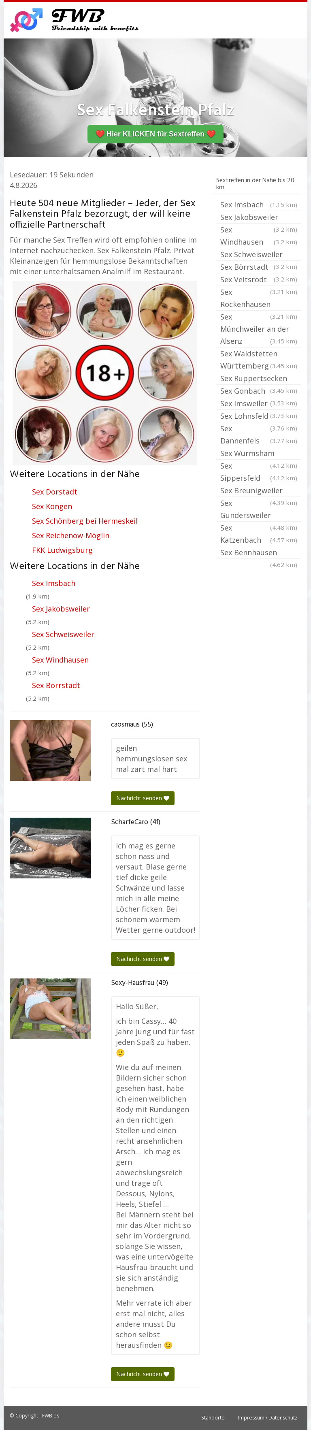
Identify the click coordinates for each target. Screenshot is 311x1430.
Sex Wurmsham (258, 454)
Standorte (213, 1417)
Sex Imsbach (53, 583)
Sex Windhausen (60, 660)
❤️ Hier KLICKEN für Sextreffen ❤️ (155, 134)
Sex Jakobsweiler (61, 609)
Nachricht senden (142, 798)
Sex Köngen (52, 506)
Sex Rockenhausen (258, 299)
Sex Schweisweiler (63, 634)
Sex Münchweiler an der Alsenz (258, 329)
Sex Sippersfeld (258, 472)
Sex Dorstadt (54, 492)
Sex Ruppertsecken (258, 379)
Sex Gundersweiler (258, 510)
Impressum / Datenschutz (267, 1417)
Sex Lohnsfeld (258, 416)
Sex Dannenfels (258, 435)
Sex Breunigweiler (258, 491)
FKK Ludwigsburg (62, 550)
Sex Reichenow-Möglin (70, 535)
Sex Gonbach (258, 391)
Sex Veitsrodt (258, 280)
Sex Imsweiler (258, 404)
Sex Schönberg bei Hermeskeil (85, 521)
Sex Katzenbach (258, 534)
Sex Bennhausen (258, 553)
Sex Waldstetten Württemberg (258, 360)
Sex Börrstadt (56, 685)
